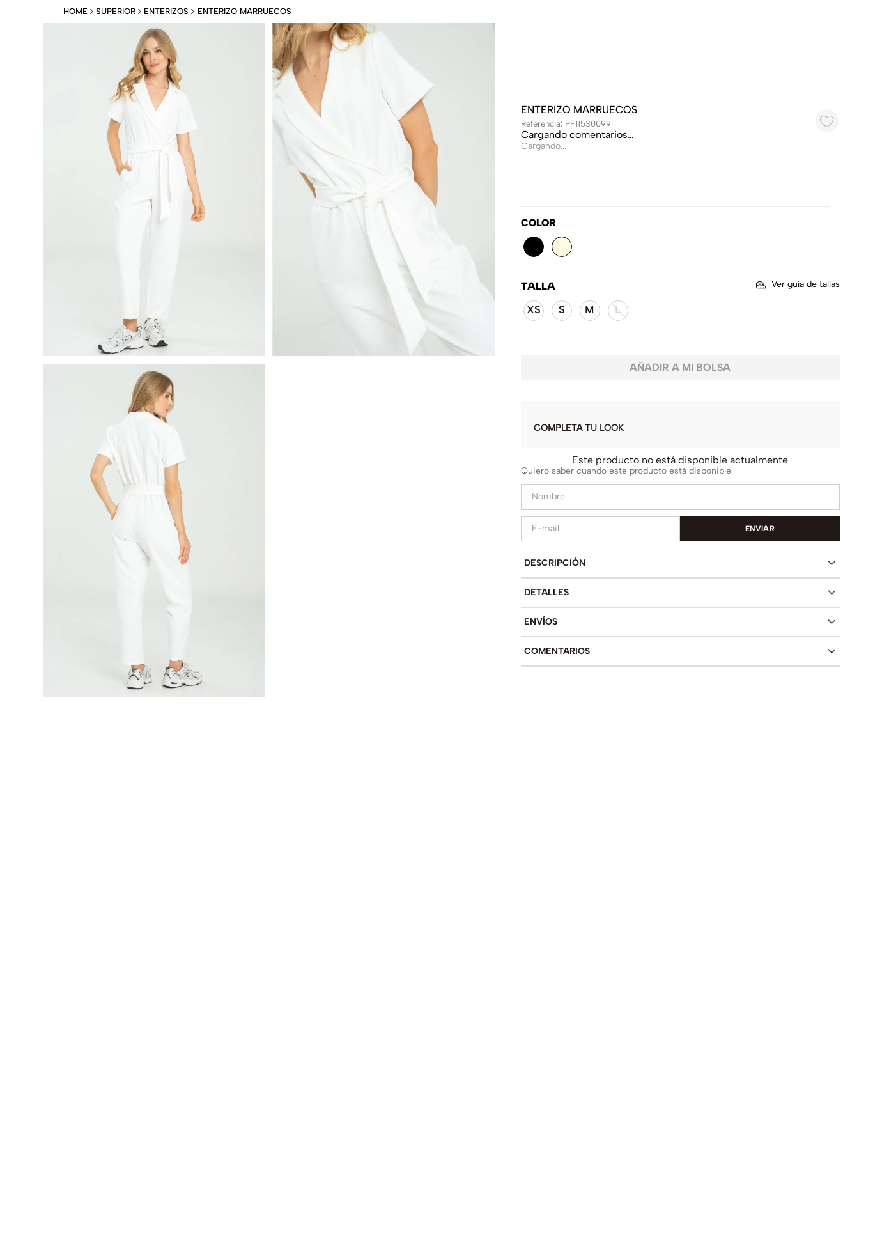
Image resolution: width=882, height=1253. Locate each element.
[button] (533, 247)
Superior (115, 11)
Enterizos (166, 11)
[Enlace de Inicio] (76, 12)
